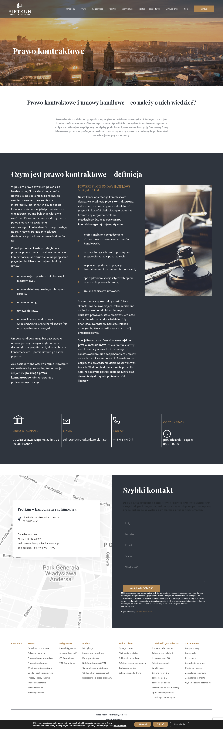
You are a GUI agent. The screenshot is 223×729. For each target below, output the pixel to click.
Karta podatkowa (90, 658)
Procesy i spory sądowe (39, 677)
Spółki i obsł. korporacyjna (40, 672)
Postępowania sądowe (93, 653)
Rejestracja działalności (163, 653)
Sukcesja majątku (36, 653)
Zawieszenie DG (159, 677)
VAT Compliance (67, 663)
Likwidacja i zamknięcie (163, 697)
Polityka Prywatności (144, 611)
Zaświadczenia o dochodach (132, 663)
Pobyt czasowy (192, 648)
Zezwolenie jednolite (195, 677)
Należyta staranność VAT (94, 663)
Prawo (83, 8)
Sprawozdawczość (68, 653)
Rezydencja (190, 658)
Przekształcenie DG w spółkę (165, 687)
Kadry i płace (126, 8)
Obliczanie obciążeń (128, 653)
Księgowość (97, 8)
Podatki (111, 8)
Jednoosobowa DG (161, 658)
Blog (185, 8)
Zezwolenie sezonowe (195, 672)
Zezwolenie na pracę (195, 663)
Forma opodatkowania (162, 648)
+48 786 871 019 (123, 439)
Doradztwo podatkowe (38, 648)
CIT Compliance (67, 658)
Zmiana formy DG (160, 672)
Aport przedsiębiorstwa (163, 692)
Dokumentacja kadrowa (130, 672)
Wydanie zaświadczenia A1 (198, 682)
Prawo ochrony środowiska (40, 658)
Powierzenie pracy (194, 667)
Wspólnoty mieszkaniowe (40, 667)
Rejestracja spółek (160, 663)
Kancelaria (69, 8)
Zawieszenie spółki (161, 682)
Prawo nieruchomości (38, 663)
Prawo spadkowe (36, 692)
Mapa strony (101, 714)
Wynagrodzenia (126, 648)
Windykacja (87, 648)
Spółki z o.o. (158, 667)
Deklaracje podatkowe (129, 658)
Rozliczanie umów (127, 667)
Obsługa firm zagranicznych (95, 672)
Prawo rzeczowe (35, 687)
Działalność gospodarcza (149, 8)
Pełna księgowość (67, 648)
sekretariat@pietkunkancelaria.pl (85, 439)
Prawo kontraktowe (37, 682)
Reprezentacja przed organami (97, 677)
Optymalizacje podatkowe (95, 667)
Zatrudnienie (171, 8)
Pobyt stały (190, 653)
